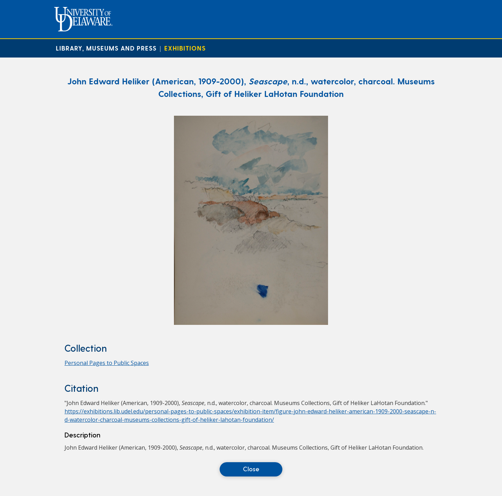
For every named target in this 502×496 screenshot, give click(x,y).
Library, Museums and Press (106, 48)
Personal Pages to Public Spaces (106, 363)
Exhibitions (185, 48)
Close (251, 468)
